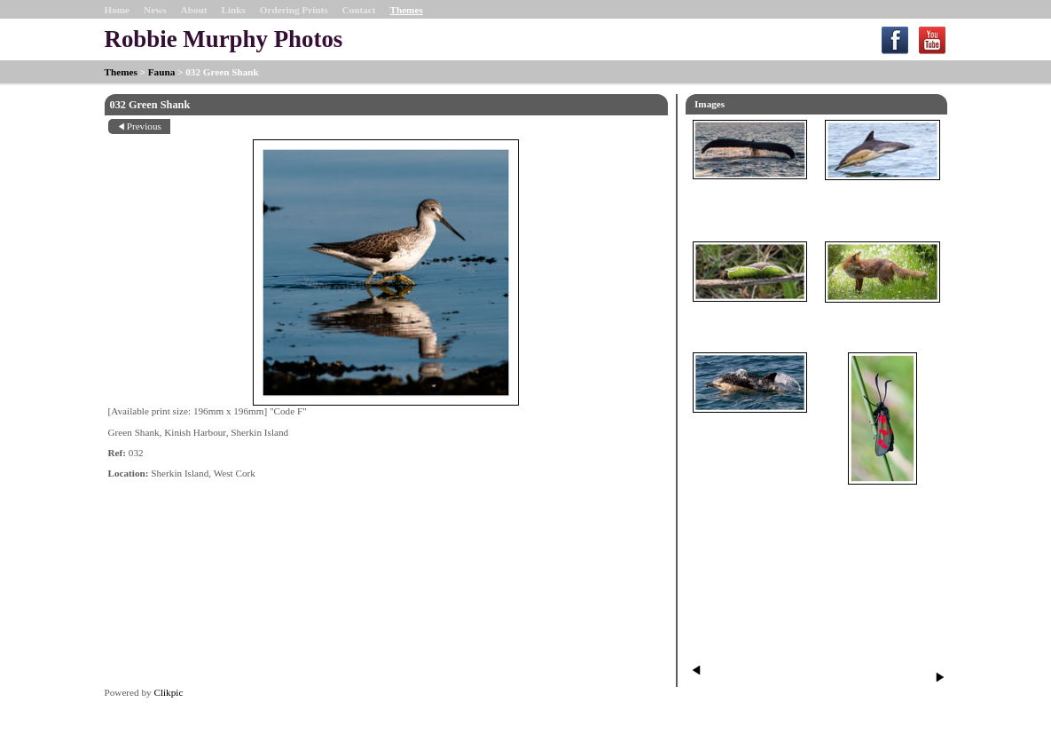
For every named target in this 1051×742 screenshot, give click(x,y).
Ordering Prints (294, 9)
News (155, 9)
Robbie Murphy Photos (224, 39)
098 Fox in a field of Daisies (882, 318)
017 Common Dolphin (882, 196)
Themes (405, 9)
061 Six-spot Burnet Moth (882, 500)
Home (117, 9)
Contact (359, 9)
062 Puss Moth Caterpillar (750, 317)
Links (233, 9)
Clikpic (168, 692)
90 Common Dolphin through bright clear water (750, 435)
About (194, 9)
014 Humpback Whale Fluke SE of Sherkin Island (749, 201)
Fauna (161, 72)
